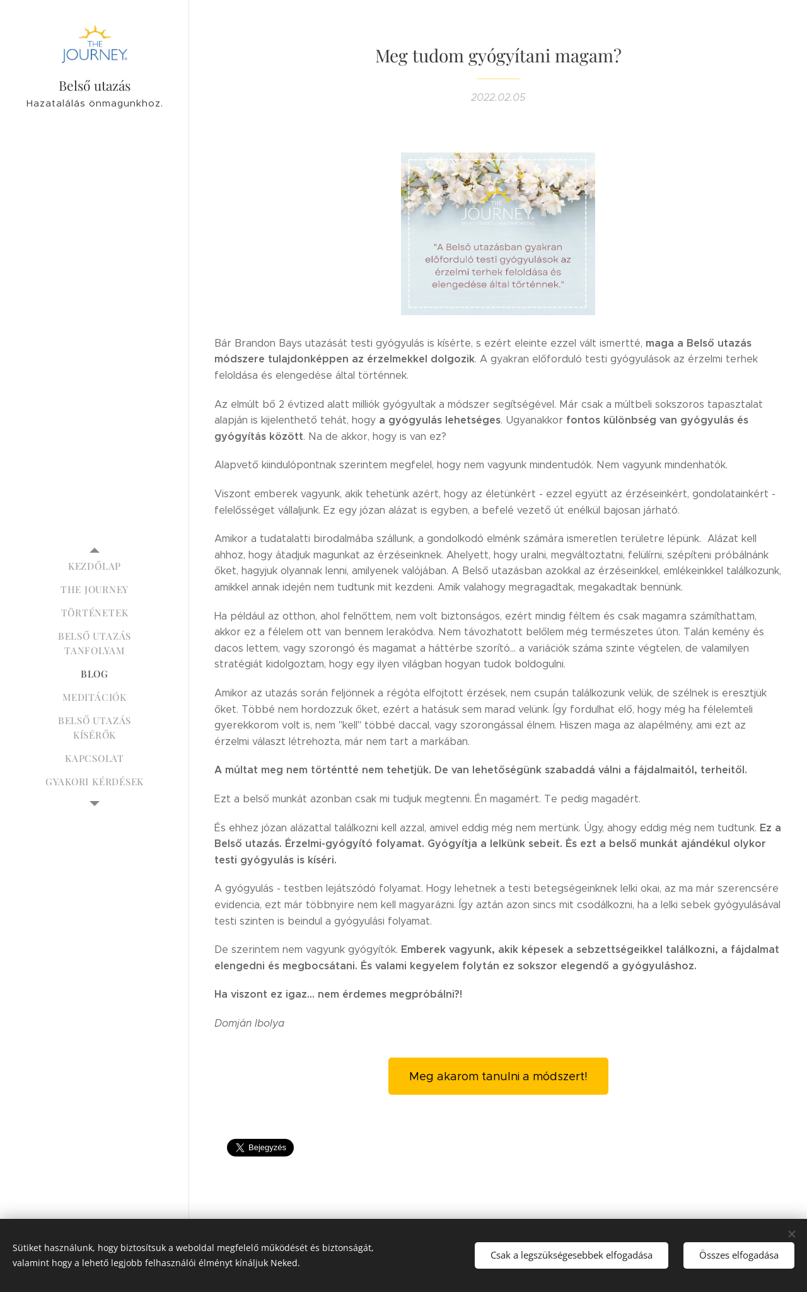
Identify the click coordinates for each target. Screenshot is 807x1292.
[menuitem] (94, 566)
